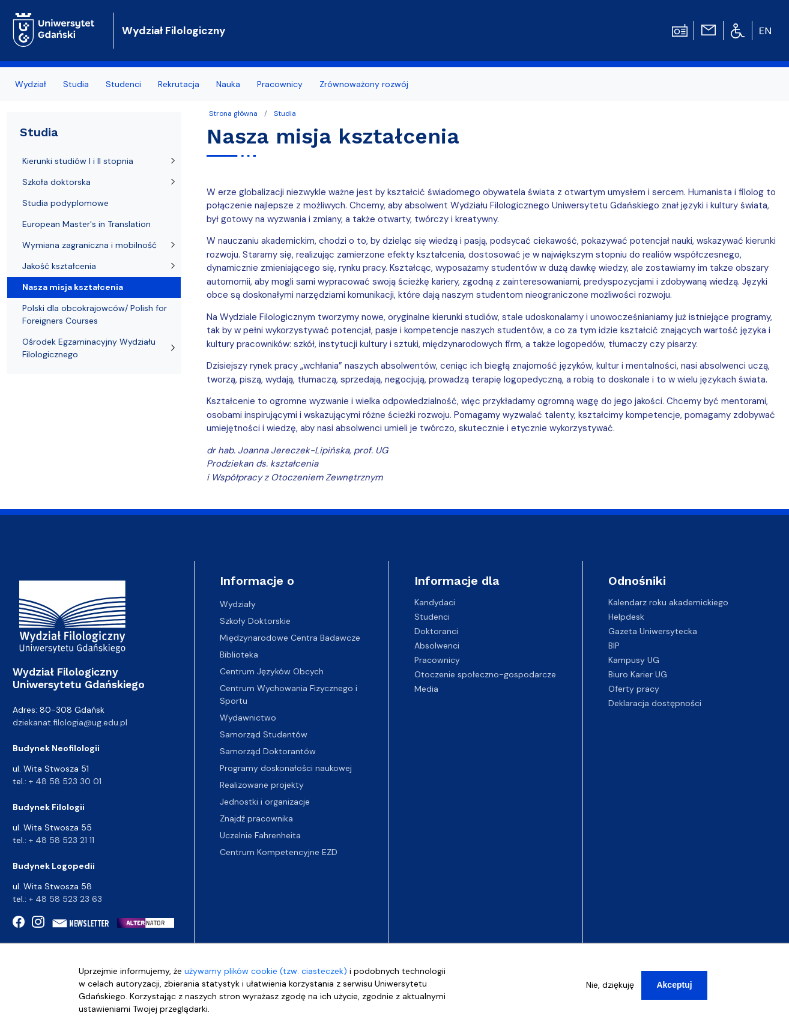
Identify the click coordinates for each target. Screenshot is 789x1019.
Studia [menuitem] (76, 84)
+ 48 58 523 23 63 (65, 899)
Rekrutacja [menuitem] (178, 84)
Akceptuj (674, 991)
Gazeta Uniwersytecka (652, 631)
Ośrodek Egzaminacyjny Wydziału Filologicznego (89, 348)
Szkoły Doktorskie (255, 620)
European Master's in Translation (86, 224)
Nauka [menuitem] (228, 84)
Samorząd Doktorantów (268, 751)
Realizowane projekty (262, 784)
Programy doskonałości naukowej (286, 768)
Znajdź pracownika (256, 818)
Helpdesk (626, 616)
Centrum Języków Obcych (272, 671)
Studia (285, 113)
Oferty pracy (633, 688)
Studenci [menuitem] (123, 84)
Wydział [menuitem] (30, 84)
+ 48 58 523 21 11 (61, 840)
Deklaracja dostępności (654, 703)
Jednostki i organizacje (265, 801)
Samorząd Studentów (263, 734)
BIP (614, 645)
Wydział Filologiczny (174, 30)
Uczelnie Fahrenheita (260, 835)
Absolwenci (436, 645)
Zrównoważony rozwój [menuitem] (363, 84)
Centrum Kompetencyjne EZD (278, 852)
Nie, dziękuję (610, 990)
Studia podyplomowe (65, 203)
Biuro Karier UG (637, 674)
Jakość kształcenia (59, 266)
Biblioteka (239, 654)
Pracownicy (437, 660)
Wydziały (238, 604)
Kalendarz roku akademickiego (668, 602)
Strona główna (233, 113)
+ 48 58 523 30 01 (65, 781)
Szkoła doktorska (56, 182)
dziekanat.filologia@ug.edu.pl (70, 722)
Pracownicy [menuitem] (280, 84)
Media (426, 688)
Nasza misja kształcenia (72, 287)
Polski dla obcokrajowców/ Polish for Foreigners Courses (94, 314)
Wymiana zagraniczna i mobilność (89, 245)
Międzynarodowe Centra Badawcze (290, 637)
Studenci (432, 616)
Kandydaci (434, 602)
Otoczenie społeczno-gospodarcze (485, 674)
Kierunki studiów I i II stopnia (77, 161)
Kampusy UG (633, 660)
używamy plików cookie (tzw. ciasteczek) (265, 977)
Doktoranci (436, 631)
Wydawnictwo (248, 717)
